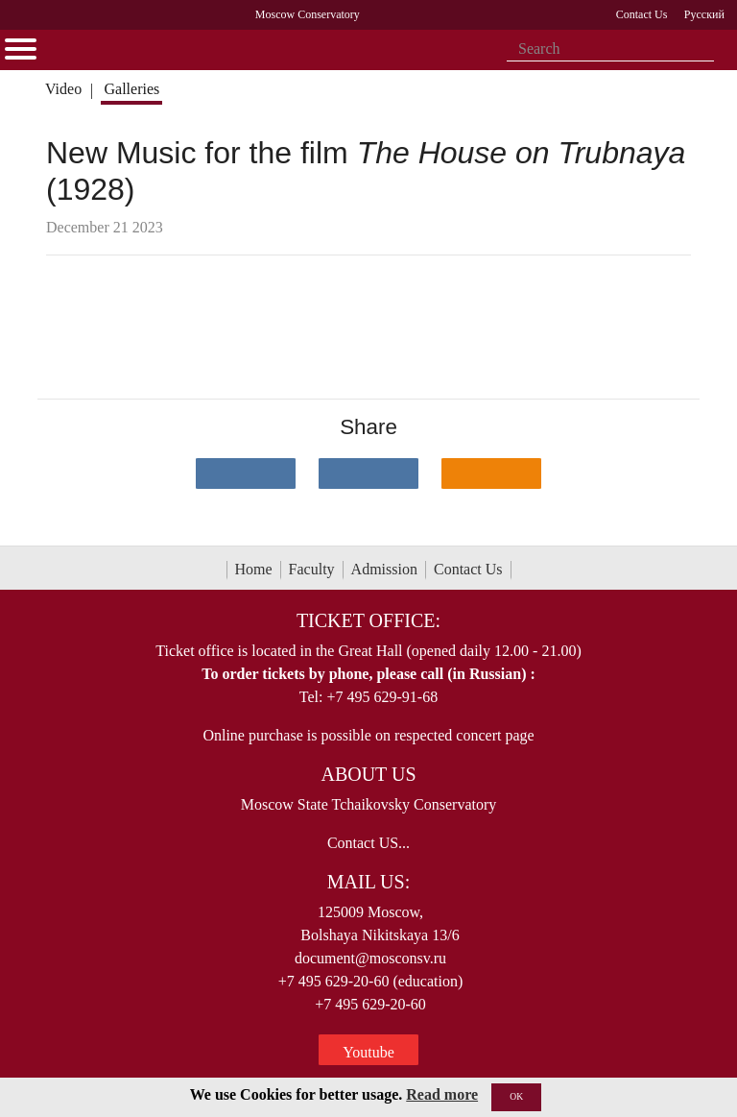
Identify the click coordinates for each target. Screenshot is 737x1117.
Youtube (368, 1052)
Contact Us (468, 569)
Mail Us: (368, 881)
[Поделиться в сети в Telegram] (368, 473)
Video (63, 89)
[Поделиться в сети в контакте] (246, 473)
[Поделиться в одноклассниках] (491, 473)
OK (516, 1096)
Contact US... (368, 843)
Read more (442, 1094)
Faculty (312, 569)
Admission (384, 569)
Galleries (131, 89)
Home (254, 569)
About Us (368, 774)
